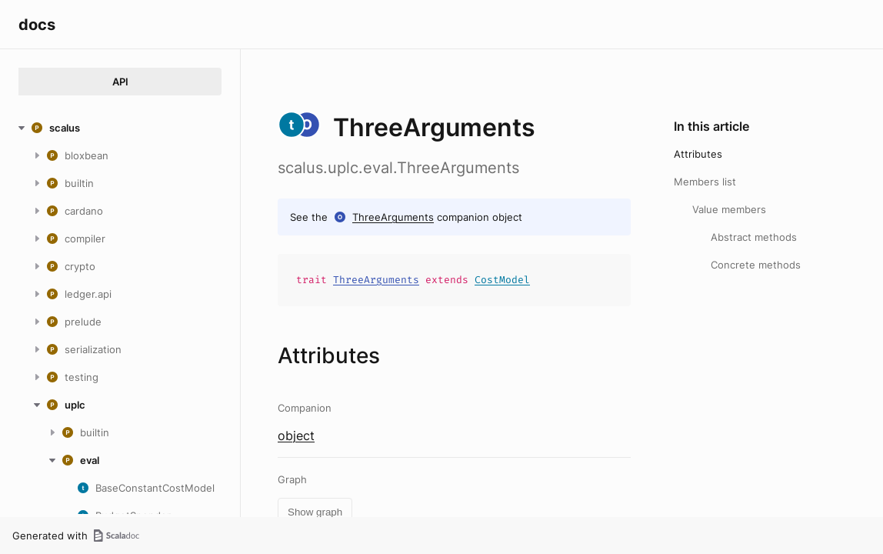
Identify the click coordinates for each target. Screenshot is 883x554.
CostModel (502, 279)
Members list (705, 181)
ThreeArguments (393, 217)
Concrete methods (756, 265)
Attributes (698, 154)
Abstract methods (754, 237)
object (296, 435)
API (120, 81)
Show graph (315, 512)
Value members (729, 209)
